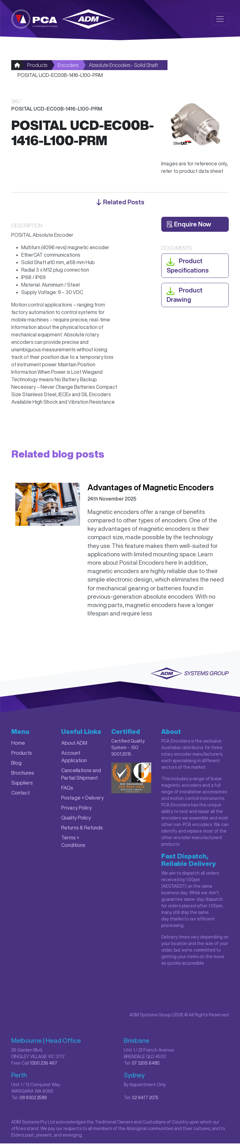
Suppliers (22, 784)
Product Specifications (188, 266)
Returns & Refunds (82, 829)
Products (37, 66)
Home (18, 744)
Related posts (120, 203)
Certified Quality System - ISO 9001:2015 (128, 749)
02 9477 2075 (145, 1099)
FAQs (67, 789)
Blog (16, 764)
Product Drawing (184, 295)
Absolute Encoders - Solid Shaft (123, 66)
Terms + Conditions (73, 843)
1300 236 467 (43, 1064)
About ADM (74, 744)
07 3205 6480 (146, 1064)
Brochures (22, 774)
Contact (20, 794)
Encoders (68, 66)
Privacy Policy (76, 809)
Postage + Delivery (82, 799)
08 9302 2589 (33, 1099)
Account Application (74, 758)
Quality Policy (76, 819)
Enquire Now (189, 225)
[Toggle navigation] (220, 19)
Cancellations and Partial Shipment (81, 775)
